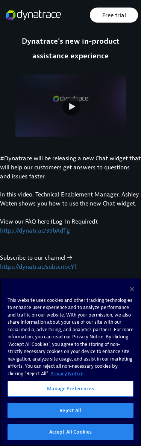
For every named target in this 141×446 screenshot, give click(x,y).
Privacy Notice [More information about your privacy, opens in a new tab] (66, 373)
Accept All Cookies (70, 432)
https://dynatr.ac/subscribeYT (38, 267)
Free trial (114, 15)
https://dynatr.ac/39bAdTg (35, 230)
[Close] (132, 289)
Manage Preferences (70, 389)
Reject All (70, 410)
